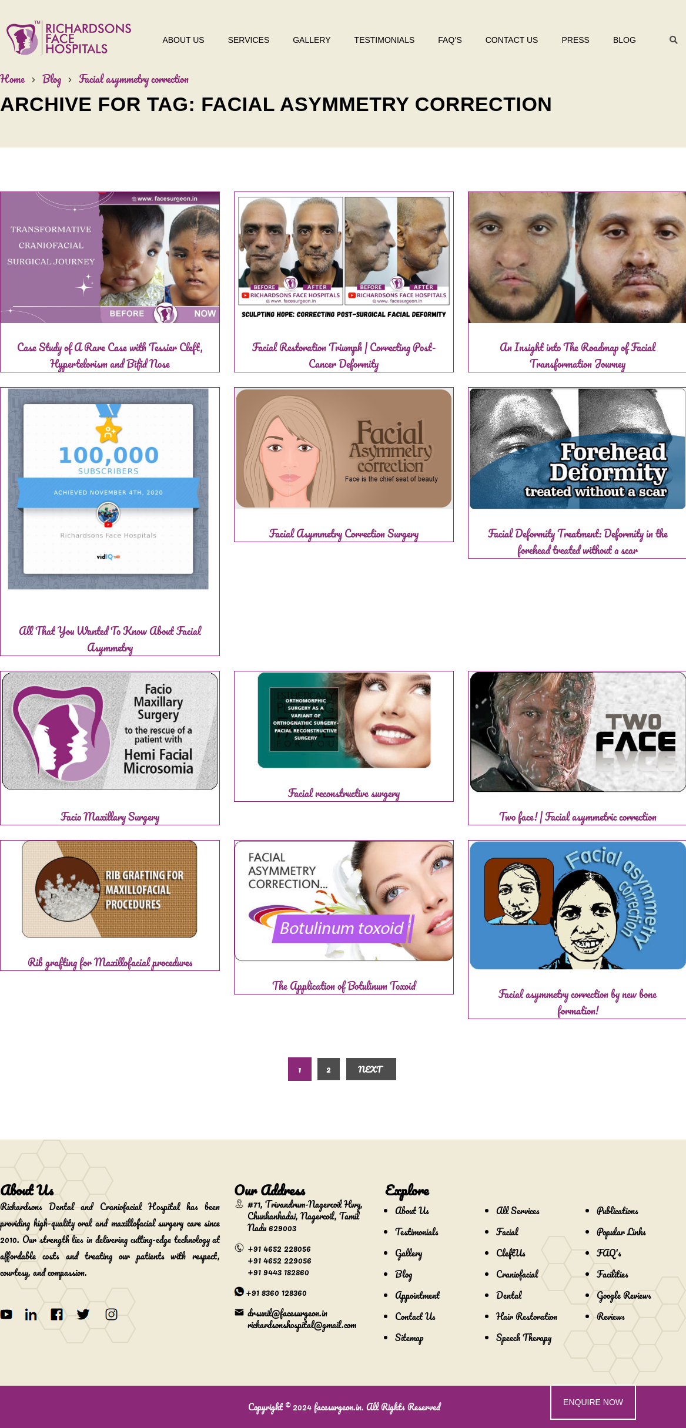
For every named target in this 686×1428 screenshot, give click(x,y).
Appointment (417, 1295)
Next (370, 1069)
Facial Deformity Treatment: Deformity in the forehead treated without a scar (578, 541)
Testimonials (384, 40)
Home (12, 78)
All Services (518, 1211)
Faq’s (449, 40)
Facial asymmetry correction (134, 78)
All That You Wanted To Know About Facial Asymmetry (110, 639)
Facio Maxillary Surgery (110, 816)
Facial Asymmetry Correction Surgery (344, 533)
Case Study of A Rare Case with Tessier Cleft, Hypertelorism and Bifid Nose (110, 355)
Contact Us (512, 40)
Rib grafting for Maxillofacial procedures (110, 962)
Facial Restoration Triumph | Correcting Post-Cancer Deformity (344, 355)
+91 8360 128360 (276, 1292)
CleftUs (511, 1253)
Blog (624, 40)
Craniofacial (517, 1274)
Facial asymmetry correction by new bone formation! (577, 1002)
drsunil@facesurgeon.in (287, 1313)
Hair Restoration (526, 1316)
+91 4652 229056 (279, 1260)
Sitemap (409, 1337)
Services (249, 40)
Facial (507, 1232)
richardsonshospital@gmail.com (301, 1325)
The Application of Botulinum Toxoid (344, 985)
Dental (508, 1295)
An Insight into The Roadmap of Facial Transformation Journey (577, 355)
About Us (184, 40)
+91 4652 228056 (279, 1248)
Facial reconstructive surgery (344, 793)
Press (576, 40)
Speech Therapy (523, 1337)
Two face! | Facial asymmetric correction (578, 816)
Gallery (311, 40)
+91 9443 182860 (278, 1272)
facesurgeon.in (338, 1407)
